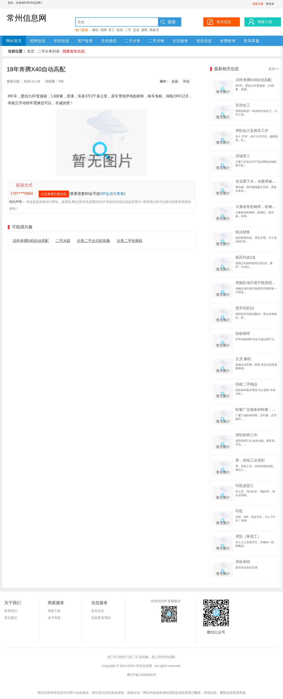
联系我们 (10, 611)
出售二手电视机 (129, 241)
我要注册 (257, 3)
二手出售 (133, 41)
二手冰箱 (63, 241)
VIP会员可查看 (112, 194)
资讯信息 (204, 41)
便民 (144, 30)
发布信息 (97, 611)
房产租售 (85, 41)
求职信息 (61, 41)
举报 (186, 81)
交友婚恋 (109, 41)
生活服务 (180, 41)
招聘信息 (37, 41)
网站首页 (14, 41)
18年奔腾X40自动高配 (31, 241)
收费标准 (228, 41)
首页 (30, 51)
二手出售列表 (49, 51)
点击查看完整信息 (54, 194)
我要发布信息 (74, 51)
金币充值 (54, 617)
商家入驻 (54, 611)
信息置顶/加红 (101, 617)
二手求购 (156, 41)
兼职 (95, 30)
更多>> (274, 69)
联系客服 (251, 41)
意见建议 (10, 617)
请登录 (270, 3)
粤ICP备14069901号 (141, 675)
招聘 (103, 30)
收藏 (175, 81)
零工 (111, 30)
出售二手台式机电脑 (93, 241)
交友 (136, 30)
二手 (128, 30)
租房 (120, 30)
